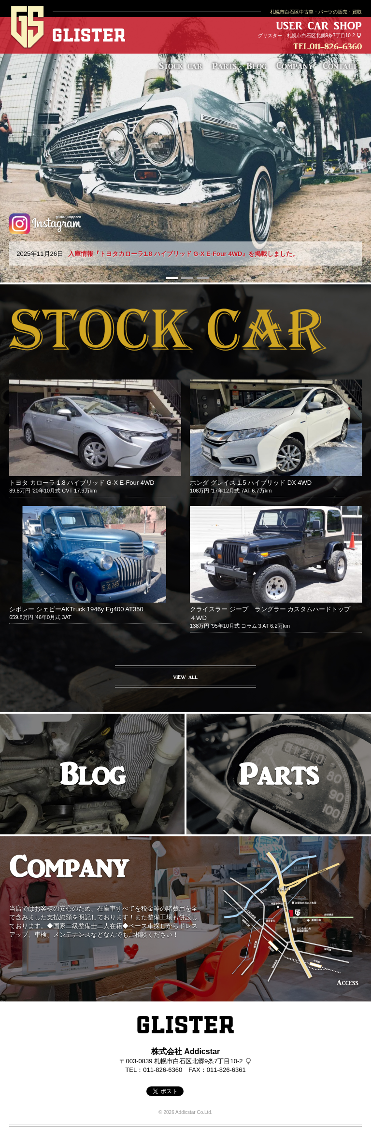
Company (294, 65)
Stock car (180, 65)
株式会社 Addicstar (185, 1051)
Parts (224, 65)
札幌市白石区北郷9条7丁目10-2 (321, 35)
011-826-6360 (336, 46)
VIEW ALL (185, 677)
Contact (340, 65)
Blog (256, 65)
